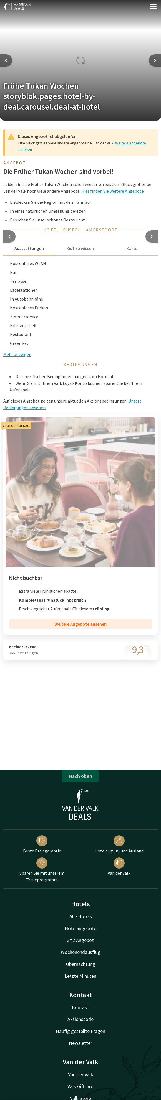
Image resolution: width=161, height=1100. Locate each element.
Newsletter (80, 1043)
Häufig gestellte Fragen (80, 1031)
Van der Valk (119, 866)
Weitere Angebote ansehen (80, 624)
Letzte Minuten (80, 976)
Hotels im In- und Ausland (119, 844)
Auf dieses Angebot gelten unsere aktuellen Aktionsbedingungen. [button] (72, 404)
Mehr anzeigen (17, 354)
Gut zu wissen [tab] (80, 248)
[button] (9, 236)
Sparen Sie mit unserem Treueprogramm (41, 869)
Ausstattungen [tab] (29, 248)
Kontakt (80, 1007)
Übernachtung (80, 964)
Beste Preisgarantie (42, 844)
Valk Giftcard (80, 1086)
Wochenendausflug (80, 952)
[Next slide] (155, 60)
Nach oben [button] (80, 776)
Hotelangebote (80, 928)
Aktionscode (80, 1019)
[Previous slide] (6, 60)
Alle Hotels (80, 916)
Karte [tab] (132, 248)
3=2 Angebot (80, 940)
